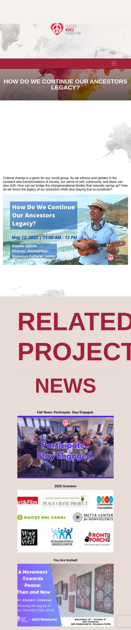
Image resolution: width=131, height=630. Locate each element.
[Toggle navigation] (113, 63)
